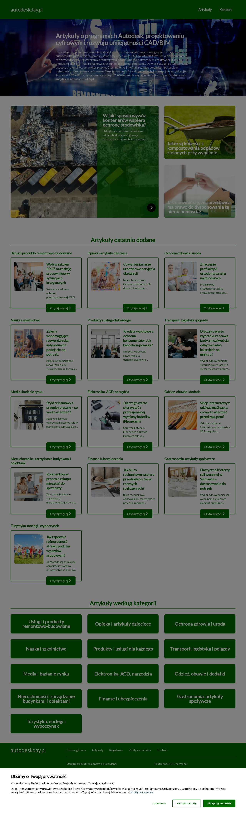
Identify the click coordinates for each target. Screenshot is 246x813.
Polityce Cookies (142, 792)
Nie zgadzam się (186, 803)
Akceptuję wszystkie (219, 803)
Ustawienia (159, 803)
